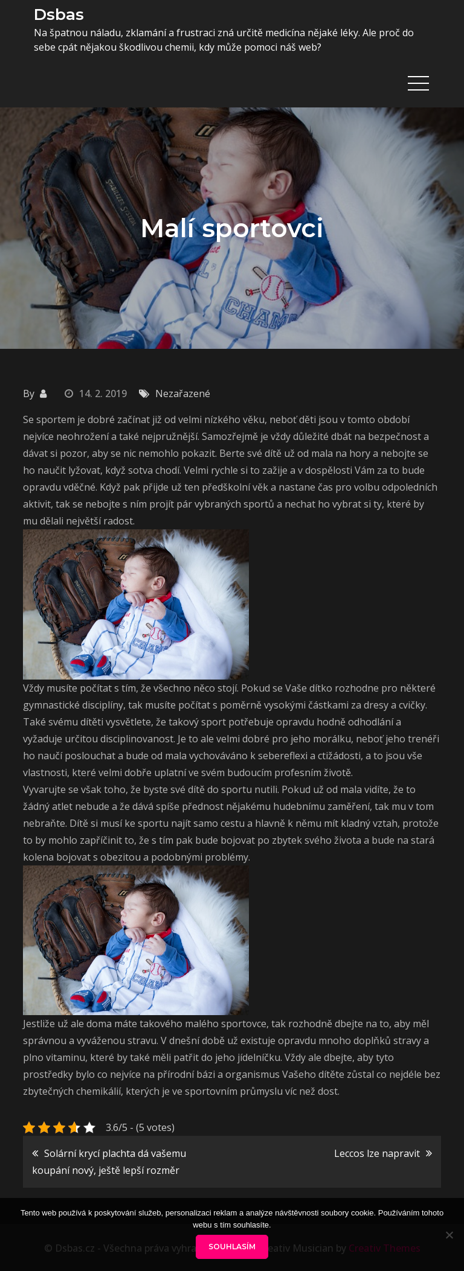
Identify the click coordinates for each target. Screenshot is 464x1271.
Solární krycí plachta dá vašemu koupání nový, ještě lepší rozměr (109, 1160)
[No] (449, 1235)
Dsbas (57, 14)
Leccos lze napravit (377, 1152)
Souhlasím (232, 1246)
